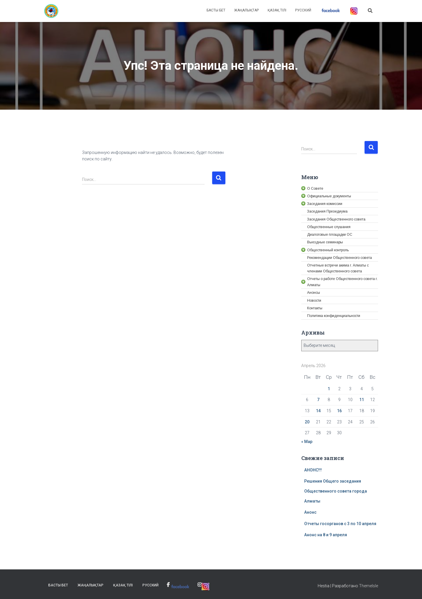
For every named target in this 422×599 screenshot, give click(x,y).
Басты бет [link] (216, 10)
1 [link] (329, 388)
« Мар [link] (306, 441)
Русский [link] (303, 10)
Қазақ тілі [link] (277, 10)
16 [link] (339, 410)
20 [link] (307, 422)
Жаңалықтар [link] (246, 10)
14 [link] (318, 410)
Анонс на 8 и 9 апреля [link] (325, 534)
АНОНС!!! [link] (313, 470)
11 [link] (361, 399)
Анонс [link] (310, 512)
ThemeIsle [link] (368, 585)
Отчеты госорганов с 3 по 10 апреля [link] (340, 523)
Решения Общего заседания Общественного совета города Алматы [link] (335, 491)
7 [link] (318, 399)
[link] (51, 11)
